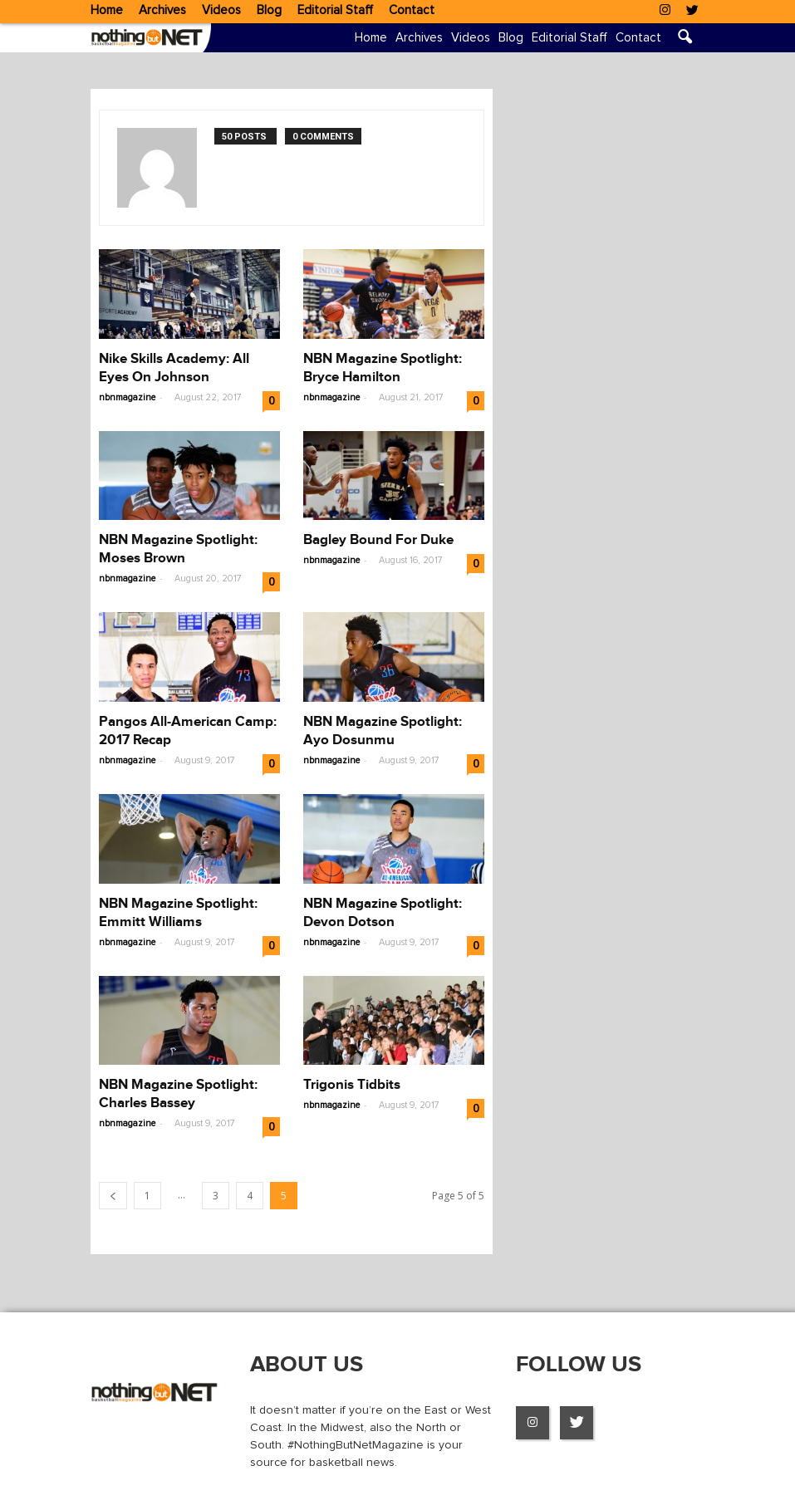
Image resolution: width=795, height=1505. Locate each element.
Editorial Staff (335, 10)
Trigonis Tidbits (351, 1084)
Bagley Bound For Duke (378, 540)
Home (107, 10)
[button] (685, 39)
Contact (411, 10)
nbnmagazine (127, 397)
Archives (162, 10)
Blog (269, 10)
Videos (221, 10)
